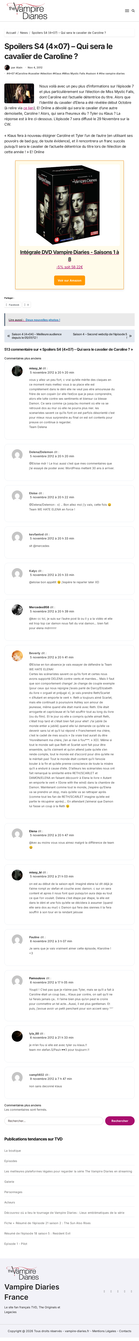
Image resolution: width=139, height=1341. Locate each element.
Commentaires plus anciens (22, 362)
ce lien (28, 111)
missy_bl (35, 372)
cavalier (35, 77)
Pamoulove (37, 981)
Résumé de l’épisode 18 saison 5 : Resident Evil (37, 1237)
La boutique (12, 1154)
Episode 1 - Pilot (15, 1247)
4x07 (11, 77)
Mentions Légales (104, 1334)
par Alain (13, 71)
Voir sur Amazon (69, 284)
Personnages (13, 1195)
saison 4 (93, 77)
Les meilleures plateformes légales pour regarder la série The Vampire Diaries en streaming (68, 1175)
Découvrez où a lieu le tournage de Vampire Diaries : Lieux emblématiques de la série (64, 1216)
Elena (33, 834)
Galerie (9, 1185)
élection (47, 77)
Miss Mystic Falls (74, 77)
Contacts (125, 1334)
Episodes (10, 1164)
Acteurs (9, 1206)
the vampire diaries (113, 77)
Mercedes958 (39, 611)
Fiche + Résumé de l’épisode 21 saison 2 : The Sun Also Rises (47, 1226)
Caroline (22, 77)
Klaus (57, 77)
